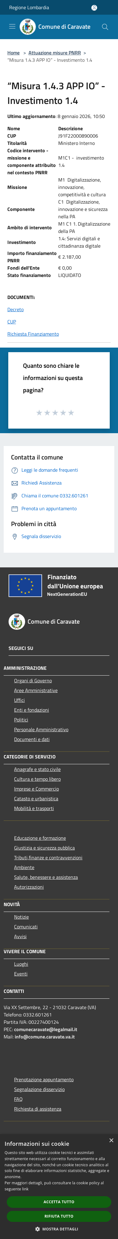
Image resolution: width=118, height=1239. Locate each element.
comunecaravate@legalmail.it (45, 1029)
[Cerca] (105, 27)
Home (13, 52)
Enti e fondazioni (31, 710)
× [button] (111, 1140)
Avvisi (20, 936)
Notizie (21, 916)
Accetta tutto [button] (59, 1201)
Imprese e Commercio (36, 788)
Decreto (15, 309)
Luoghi (21, 964)
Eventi (21, 973)
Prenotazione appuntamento (44, 1079)
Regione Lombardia (29, 7)
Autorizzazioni (29, 887)
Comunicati (26, 926)
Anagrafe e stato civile (37, 769)
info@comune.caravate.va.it (45, 1036)
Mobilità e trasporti (34, 808)
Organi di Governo (33, 680)
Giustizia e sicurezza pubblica (44, 847)
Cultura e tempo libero (37, 779)
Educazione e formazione (40, 838)
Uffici (19, 700)
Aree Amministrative (36, 690)
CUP (11, 321)
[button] (59, 1229)
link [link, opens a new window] (25, 1189)
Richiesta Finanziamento (33, 333)
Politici (21, 719)
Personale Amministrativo (41, 729)
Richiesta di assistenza (37, 1108)
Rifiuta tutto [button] (59, 1216)
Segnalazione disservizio (39, 1089)
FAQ (18, 1099)
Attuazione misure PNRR (55, 52)
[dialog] (59, 1186)
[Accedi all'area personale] (94, 8)
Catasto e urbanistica (36, 798)
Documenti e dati (32, 739)
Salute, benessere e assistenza (46, 877)
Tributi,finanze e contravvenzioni (48, 857)
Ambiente (24, 867)
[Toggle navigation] (12, 26)
